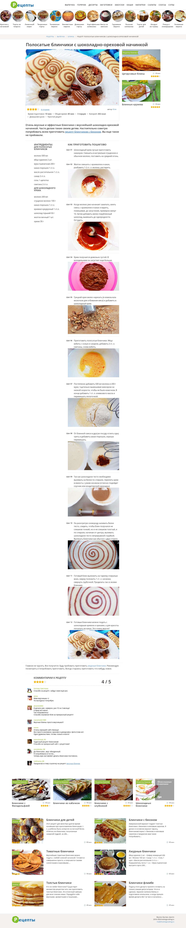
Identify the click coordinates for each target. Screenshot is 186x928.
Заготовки (106, 5)
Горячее (81, 5)
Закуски (119, 5)
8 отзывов (45, 109)
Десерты (93, 5)
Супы (171, 5)
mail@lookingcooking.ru (165, 922)
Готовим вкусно (23, 919)
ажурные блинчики (97, 665)
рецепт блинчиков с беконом (83, 131)
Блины (15, 821)
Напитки (140, 5)
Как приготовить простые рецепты (22, 4)
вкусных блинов (73, 763)
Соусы (162, 5)
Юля (114, 109)
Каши (130, 5)
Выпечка (70, 5)
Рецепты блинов (130, 52)
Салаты (152, 5)
